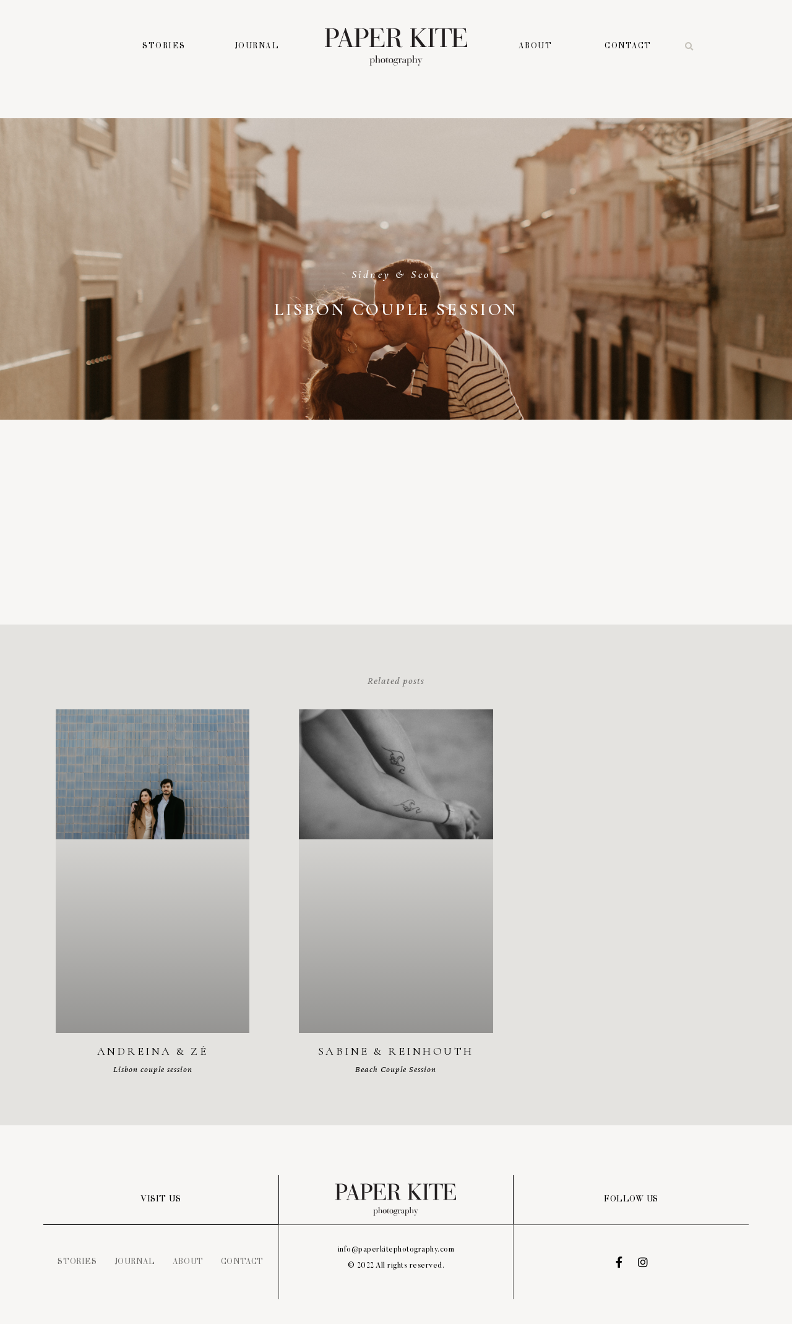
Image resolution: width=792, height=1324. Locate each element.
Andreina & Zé (153, 1051)
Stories (164, 46)
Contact (628, 46)
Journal (257, 46)
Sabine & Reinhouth (396, 1051)
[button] (689, 47)
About (536, 46)
